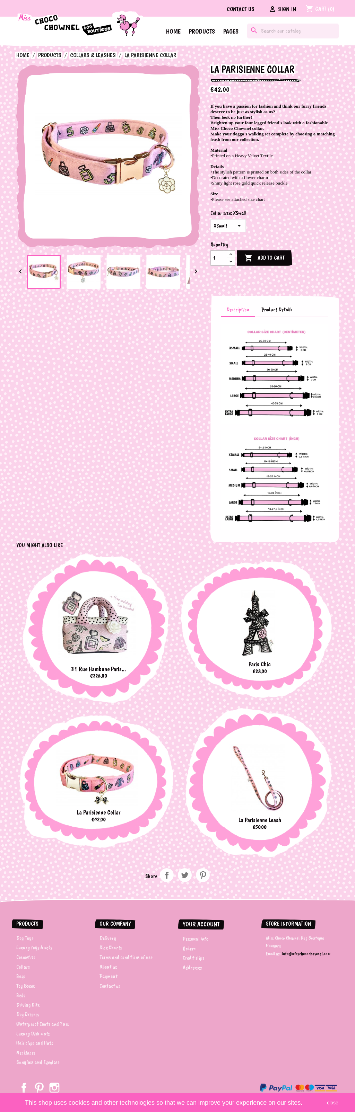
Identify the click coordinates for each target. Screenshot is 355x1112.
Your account (201, 924)
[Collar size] (228, 225)
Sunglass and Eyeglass (38, 1062)
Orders (189, 948)
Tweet (185, 875)
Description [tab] (237, 309)
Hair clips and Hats (34, 1043)
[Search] (293, 31)
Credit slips (193, 957)
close (332, 1102)
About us (108, 966)
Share (167, 875)
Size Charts (110, 947)
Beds (20, 995)
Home (173, 31)
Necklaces (25, 1052)
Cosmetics (25, 957)
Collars (23, 966)
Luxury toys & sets (34, 947)
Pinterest (203, 875)
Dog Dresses (27, 1014)
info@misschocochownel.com (306, 954)
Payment (108, 976)
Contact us (240, 9)
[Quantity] (218, 258)
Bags (20, 976)
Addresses (192, 967)
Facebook (24, 1088)
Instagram (54, 1088)
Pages (231, 31)
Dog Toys (25, 938)
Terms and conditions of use (126, 957)
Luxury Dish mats (33, 1033)
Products (202, 31)
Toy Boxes (25, 985)
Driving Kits (28, 1005)
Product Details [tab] (276, 309)
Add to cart (264, 258)
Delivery (107, 938)
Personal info (195, 938)
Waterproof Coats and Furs (42, 1024)
